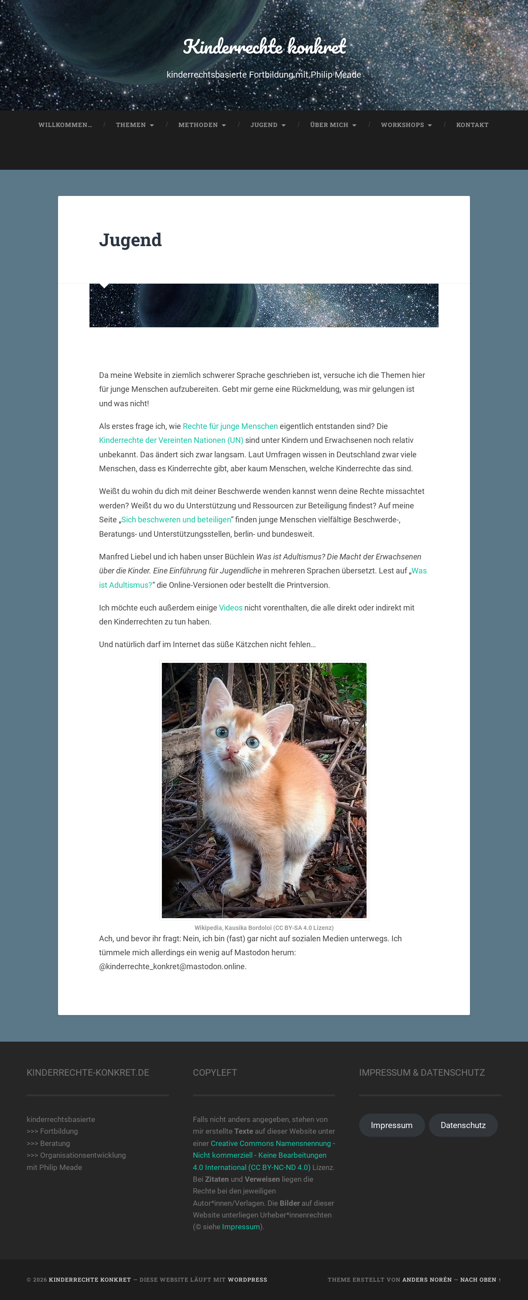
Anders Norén (427, 1279)
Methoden (198, 125)
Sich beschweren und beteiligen (176, 519)
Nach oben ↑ (480, 1279)
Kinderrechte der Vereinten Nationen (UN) (171, 440)
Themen (131, 125)
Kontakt (472, 125)
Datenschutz (463, 1125)
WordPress (247, 1279)
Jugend (264, 125)
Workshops (402, 125)
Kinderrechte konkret (264, 46)
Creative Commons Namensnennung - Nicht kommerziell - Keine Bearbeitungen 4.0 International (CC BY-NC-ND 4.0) (264, 1155)
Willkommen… (65, 125)
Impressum (241, 1226)
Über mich (329, 125)
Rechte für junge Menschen (230, 426)
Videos (231, 607)
